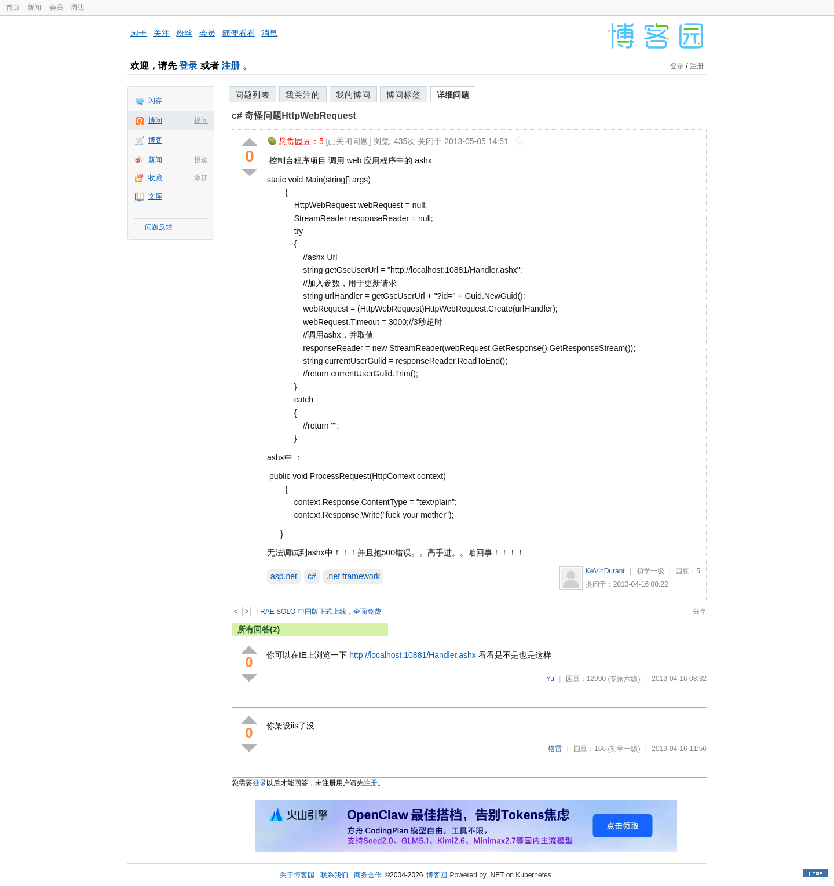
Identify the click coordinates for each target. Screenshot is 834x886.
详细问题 (453, 95)
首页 (13, 7)
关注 (161, 33)
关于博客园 (297, 875)
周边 (78, 7)
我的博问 (353, 95)
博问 (155, 120)
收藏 (155, 178)
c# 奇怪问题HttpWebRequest (294, 115)
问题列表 (252, 95)
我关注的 (303, 95)
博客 (155, 140)
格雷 (555, 749)
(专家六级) (624, 679)
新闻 (34, 7)
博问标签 (403, 95)
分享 (700, 611)
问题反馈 (159, 227)
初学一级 (650, 571)
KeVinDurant (605, 571)
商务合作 (368, 875)
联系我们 (334, 875)
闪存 (155, 101)
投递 (201, 160)
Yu (550, 679)
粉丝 (184, 33)
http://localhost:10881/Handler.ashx (412, 655)
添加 (201, 178)
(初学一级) (624, 749)
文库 (155, 196)
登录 (188, 66)
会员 (56, 7)
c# (312, 576)
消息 (269, 33)
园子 (138, 33)
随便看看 (238, 33)
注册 (230, 66)
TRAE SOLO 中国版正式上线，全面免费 (318, 611)
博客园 (436, 875)
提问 (201, 120)
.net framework (354, 576)
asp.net (283, 576)
